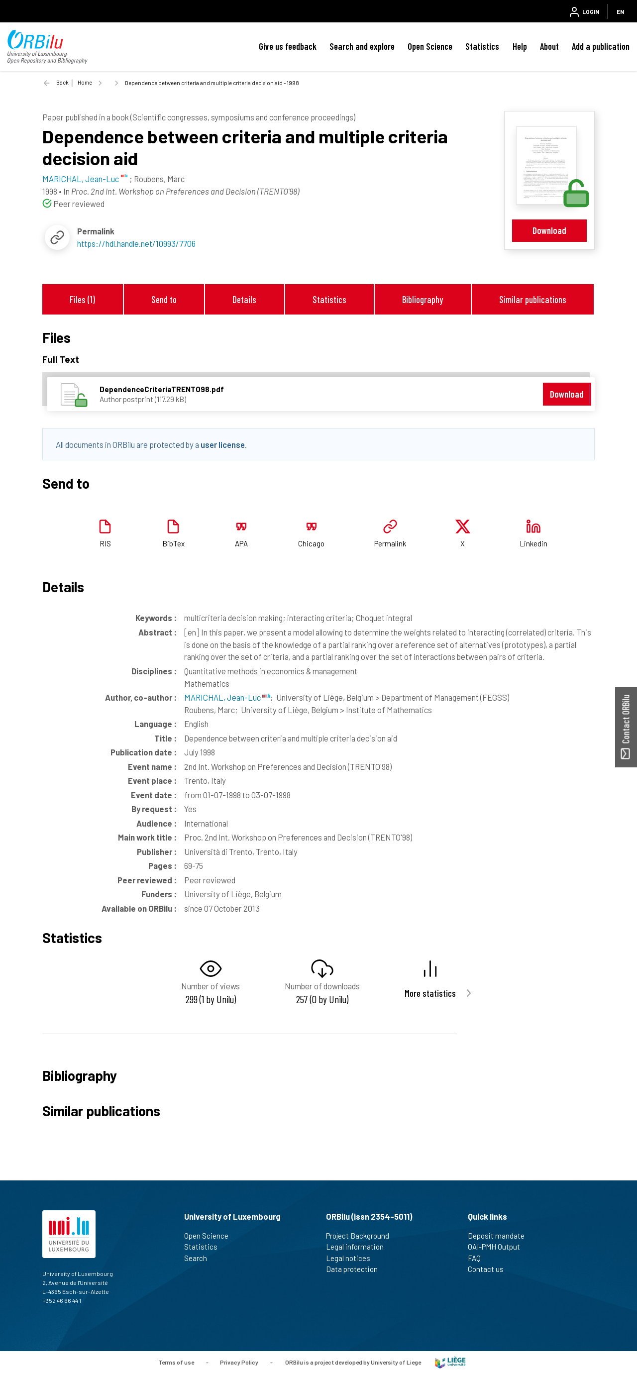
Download (549, 230)
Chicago (311, 543)
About (549, 46)
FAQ (478, 1258)
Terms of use (176, 1361)
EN (620, 11)
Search (199, 1258)
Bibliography (422, 299)
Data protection (356, 1269)
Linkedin (533, 543)
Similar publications (532, 299)
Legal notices (352, 1258)
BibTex (173, 543)
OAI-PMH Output (498, 1246)
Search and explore (362, 46)
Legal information (359, 1246)
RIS (105, 543)
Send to (164, 299)
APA (241, 543)
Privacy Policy (239, 1361)
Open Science (430, 46)
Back (62, 82)
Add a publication (601, 46)
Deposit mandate (500, 1235)
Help (520, 46)
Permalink (390, 543)
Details (244, 299)
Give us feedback (288, 46)
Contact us (490, 1269)
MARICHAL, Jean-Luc (227, 697)
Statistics (482, 46)
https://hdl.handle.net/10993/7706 (136, 243)
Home (85, 82)
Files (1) (82, 299)
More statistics (430, 993)
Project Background (362, 1235)
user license (223, 444)
